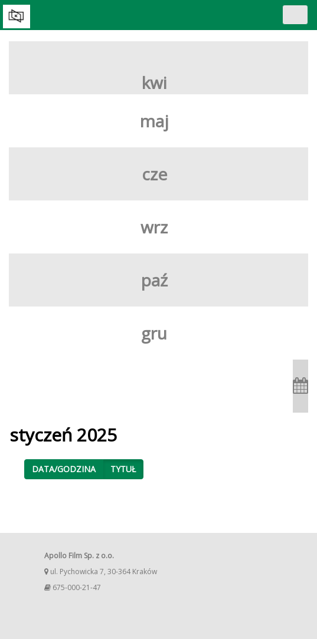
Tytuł (123, 469)
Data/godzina (64, 469)
